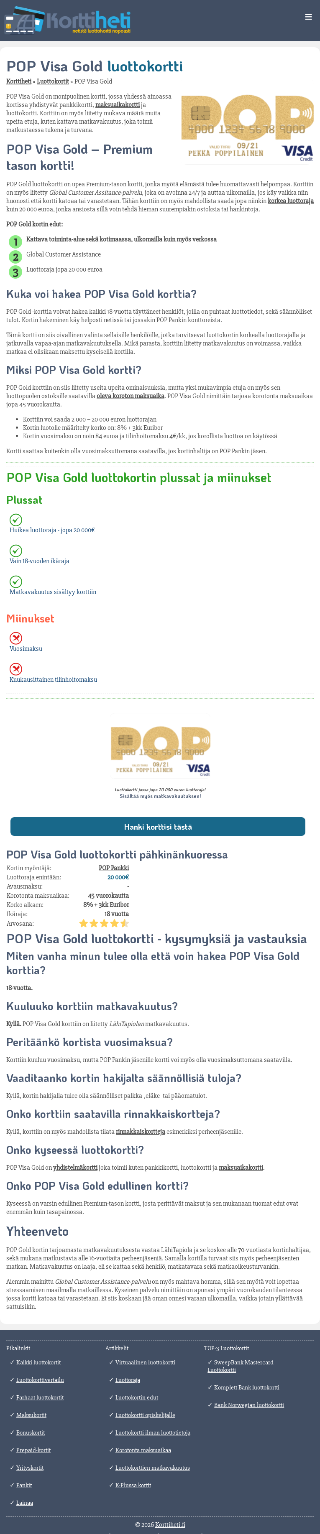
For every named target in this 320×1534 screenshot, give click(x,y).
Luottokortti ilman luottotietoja (152, 1432)
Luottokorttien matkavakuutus (152, 1467)
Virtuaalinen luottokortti (145, 1362)
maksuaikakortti (117, 105)
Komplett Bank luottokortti (246, 1387)
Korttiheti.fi (170, 1525)
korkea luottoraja (291, 201)
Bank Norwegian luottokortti (249, 1405)
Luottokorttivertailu (40, 1380)
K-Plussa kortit (133, 1485)
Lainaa (24, 1502)
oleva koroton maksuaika (130, 396)
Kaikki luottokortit (38, 1362)
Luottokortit (53, 81)
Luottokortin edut (136, 1397)
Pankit (24, 1485)
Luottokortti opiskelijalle (145, 1415)
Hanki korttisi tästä (158, 826)
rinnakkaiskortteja (140, 1132)
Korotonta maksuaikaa (143, 1450)
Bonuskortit (30, 1432)
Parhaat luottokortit (40, 1397)
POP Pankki (114, 868)
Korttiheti (18, 81)
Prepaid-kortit (33, 1450)
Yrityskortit (30, 1467)
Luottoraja (127, 1380)
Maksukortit (31, 1415)
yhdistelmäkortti (75, 1167)
